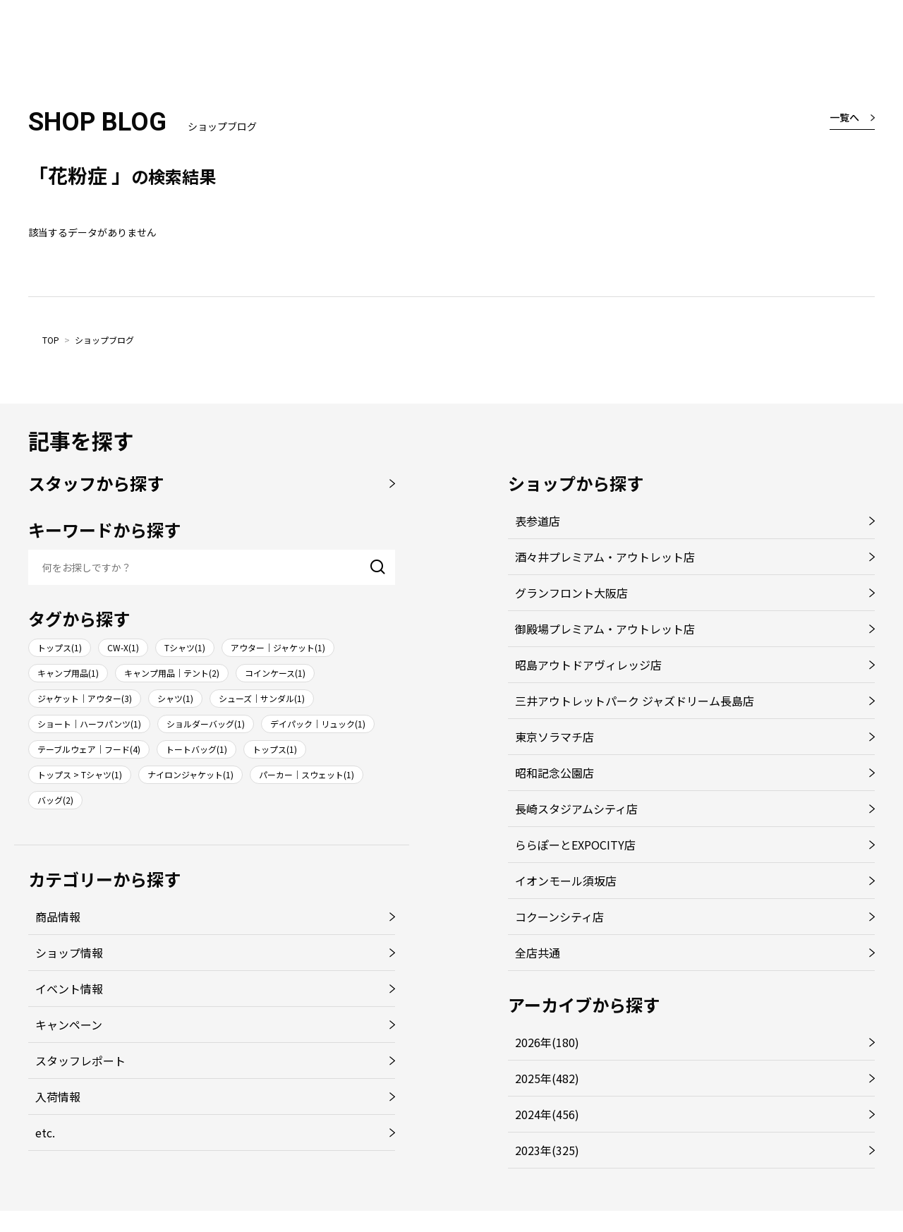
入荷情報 (57, 1096)
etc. (45, 1132)
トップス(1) (59, 647)
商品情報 (57, 916)
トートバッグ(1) (196, 749)
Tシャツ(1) (184, 647)
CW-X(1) (123, 647)
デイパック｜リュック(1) (317, 724)
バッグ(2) (55, 800)
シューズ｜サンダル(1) (262, 698)
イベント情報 (69, 988)
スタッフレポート (80, 1060)
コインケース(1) (275, 673)
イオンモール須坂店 (566, 880)
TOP (50, 340)
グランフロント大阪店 (571, 592)
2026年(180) (547, 1042)
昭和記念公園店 (554, 772)
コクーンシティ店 (559, 916)
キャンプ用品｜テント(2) (171, 673)
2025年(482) (547, 1078)
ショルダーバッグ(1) (205, 724)
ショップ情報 (69, 952)
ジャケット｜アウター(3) (84, 698)
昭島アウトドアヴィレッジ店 (588, 664)
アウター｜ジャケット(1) (278, 647)
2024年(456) (547, 1114)
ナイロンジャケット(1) (190, 774)
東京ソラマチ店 (554, 736)
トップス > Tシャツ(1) (79, 774)
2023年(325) (547, 1150)
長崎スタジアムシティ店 (576, 808)
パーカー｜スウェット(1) (306, 774)
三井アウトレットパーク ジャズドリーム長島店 (634, 700)
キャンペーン (68, 1024)
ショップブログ (104, 340)
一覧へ (844, 117)
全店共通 (537, 952)
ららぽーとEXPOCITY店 (575, 844)
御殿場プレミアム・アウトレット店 (605, 628)
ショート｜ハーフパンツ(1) (89, 724)
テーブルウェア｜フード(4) (88, 749)
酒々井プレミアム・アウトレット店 (605, 556)
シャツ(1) (175, 698)
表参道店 (537, 520)
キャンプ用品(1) (68, 673)
